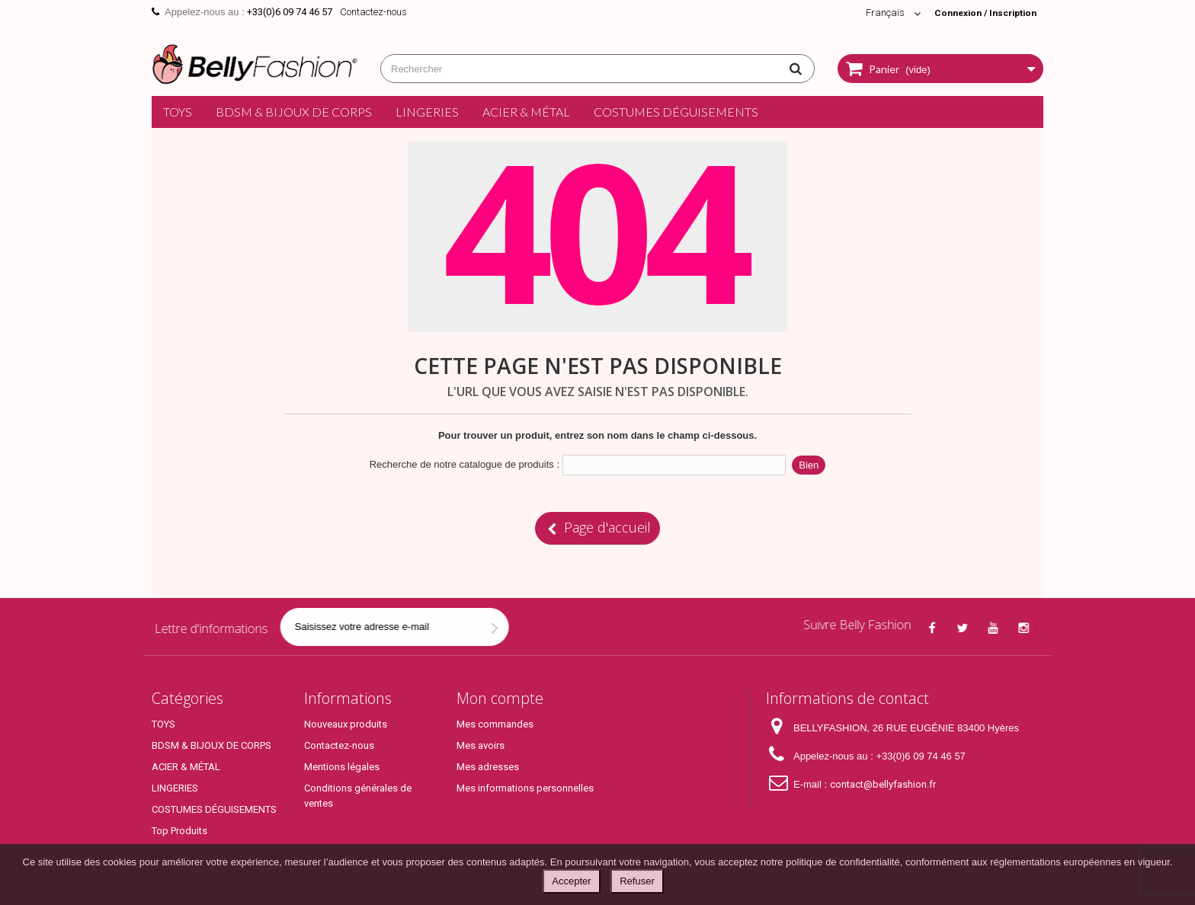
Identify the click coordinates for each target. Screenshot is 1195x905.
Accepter (571, 881)
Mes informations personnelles (525, 788)
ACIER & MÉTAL (526, 111)
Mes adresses (488, 766)
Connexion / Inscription (980, 12)
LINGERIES (427, 111)
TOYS (177, 111)
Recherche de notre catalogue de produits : (464, 464)
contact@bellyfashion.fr (883, 784)
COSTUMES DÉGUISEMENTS (676, 111)
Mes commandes (495, 724)
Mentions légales (342, 766)
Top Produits (179, 830)
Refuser (637, 881)
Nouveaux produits (345, 724)
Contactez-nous (373, 12)
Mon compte (500, 698)
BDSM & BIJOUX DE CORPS (294, 111)
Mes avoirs (481, 745)
